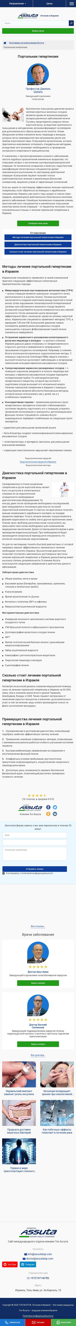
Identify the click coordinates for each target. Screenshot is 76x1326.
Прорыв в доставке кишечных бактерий (19, 1131)
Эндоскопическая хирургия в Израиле (38, 462)
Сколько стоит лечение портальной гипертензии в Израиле (38, 252)
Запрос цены (38, 31)
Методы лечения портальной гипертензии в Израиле (38, 237)
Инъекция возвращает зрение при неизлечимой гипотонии (57, 1093)
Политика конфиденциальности (38, 1316)
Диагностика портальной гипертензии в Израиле (38, 244)
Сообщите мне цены (38, 223)
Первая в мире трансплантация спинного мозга (19, 1170)
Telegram (45, 1264)
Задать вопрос (38, 983)
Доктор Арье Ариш (38, 971)
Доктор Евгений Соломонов (38, 1026)
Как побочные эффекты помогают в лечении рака (57, 1131)
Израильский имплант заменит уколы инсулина (19, 1093)
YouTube (16, 1264)
